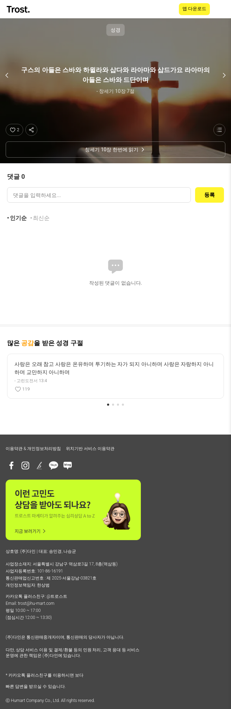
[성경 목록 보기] (219, 130)
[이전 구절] (7, 75)
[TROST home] (19, 9)
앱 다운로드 (194, 8)
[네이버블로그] (67, 465)
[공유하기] (31, 130)
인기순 (18, 218)
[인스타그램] (25, 465)
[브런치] (39, 465)
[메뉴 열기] (221, 9)
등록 (209, 195)
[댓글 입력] (99, 195)
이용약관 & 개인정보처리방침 (33, 448)
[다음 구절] (224, 75)
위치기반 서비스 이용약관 (90, 448)
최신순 (41, 218)
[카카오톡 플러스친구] (53, 465)
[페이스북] (11, 465)
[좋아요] (14, 130)
